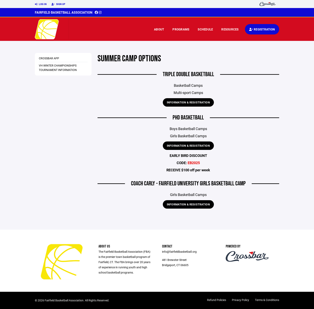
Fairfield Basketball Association (63, 12)
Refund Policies (216, 300)
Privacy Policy (240, 300)
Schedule (205, 29)
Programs (180, 29)
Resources (230, 29)
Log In (40, 4)
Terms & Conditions (267, 300)
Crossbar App (49, 58)
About (159, 29)
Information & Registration (188, 102)
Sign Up (58, 4)
